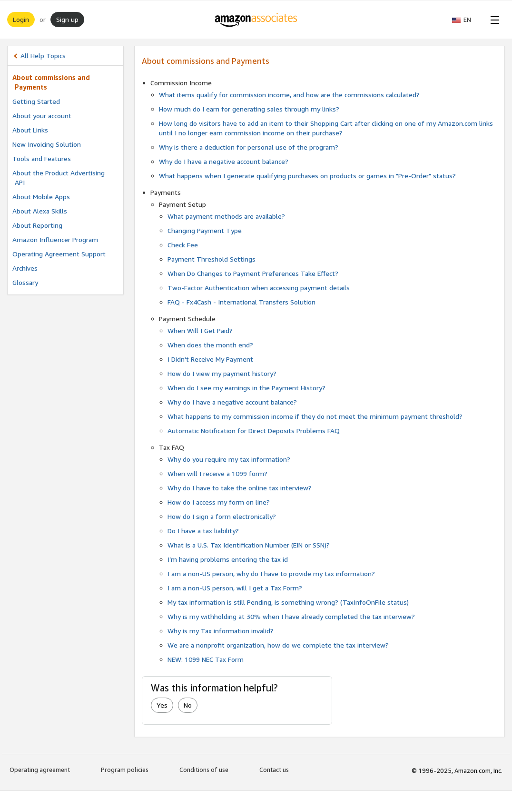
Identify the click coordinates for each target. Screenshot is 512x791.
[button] (466, 19)
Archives (25, 268)
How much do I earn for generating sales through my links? (249, 109)
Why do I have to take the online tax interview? (239, 488)
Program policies (124, 769)
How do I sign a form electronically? (221, 516)
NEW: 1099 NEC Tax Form (205, 659)
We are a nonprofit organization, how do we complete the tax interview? (278, 645)
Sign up (67, 19)
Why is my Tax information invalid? (220, 631)
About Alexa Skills (39, 211)
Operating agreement (40, 769)
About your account (41, 116)
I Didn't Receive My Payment (210, 359)
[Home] (256, 19)
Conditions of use (203, 769)
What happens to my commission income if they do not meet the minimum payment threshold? (315, 416)
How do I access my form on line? (218, 502)
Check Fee (182, 245)
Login (21, 19)
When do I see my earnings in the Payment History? (246, 388)
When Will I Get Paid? (200, 330)
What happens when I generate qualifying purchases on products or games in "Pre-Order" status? (307, 176)
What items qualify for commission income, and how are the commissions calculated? (289, 95)
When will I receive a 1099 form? (217, 473)
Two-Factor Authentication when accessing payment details (258, 288)
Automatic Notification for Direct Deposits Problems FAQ (253, 430)
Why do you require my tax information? (228, 459)
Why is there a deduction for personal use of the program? (248, 147)
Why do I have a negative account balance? (223, 161)
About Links (30, 130)
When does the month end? (210, 345)
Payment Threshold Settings (211, 259)
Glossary (25, 282)
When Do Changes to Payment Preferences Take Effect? (252, 273)
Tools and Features (41, 158)
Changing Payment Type (204, 230)
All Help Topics (43, 55)
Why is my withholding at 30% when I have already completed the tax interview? (291, 616)
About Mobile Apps (41, 197)
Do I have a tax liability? (203, 531)
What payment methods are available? (226, 216)
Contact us (274, 769)
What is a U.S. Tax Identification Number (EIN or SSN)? (248, 545)
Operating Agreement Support (59, 254)
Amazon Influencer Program (55, 239)
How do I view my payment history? (221, 373)
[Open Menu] (493, 19)
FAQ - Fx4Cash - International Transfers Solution (241, 302)
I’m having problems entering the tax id (227, 559)
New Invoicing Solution (46, 144)
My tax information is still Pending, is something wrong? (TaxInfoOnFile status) (288, 602)
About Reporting (37, 225)
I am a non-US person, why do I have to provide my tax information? (271, 573)
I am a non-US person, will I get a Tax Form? (234, 588)
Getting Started (36, 101)
